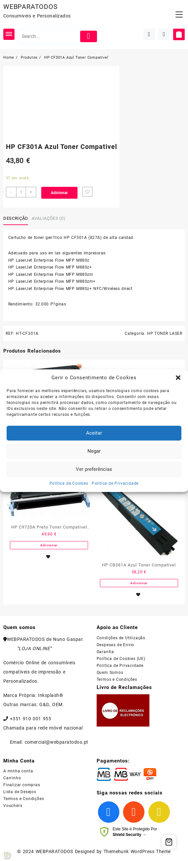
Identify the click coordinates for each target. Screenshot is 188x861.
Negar (94, 451)
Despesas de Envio (116, 645)
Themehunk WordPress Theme (137, 851)
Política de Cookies (68, 483)
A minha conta (18, 771)
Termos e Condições (117, 679)
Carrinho (12, 778)
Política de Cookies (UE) (121, 658)
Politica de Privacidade (115, 483)
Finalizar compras (21, 785)
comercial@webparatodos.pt (56, 742)
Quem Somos (110, 672)
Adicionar (59, 192)
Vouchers (12, 805)
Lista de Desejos (19, 791)
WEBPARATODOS (30, 7)
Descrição (15, 218)
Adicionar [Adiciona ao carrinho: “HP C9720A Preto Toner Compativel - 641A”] (48, 545)
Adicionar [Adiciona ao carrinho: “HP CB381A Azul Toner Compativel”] (138, 583)
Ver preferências (94, 469)
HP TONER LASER (164, 333)
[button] (178, 377)
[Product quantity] (21, 192)
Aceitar (94, 433)
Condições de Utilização (121, 638)
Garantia (105, 651)
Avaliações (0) (48, 218)
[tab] (16, 218)
